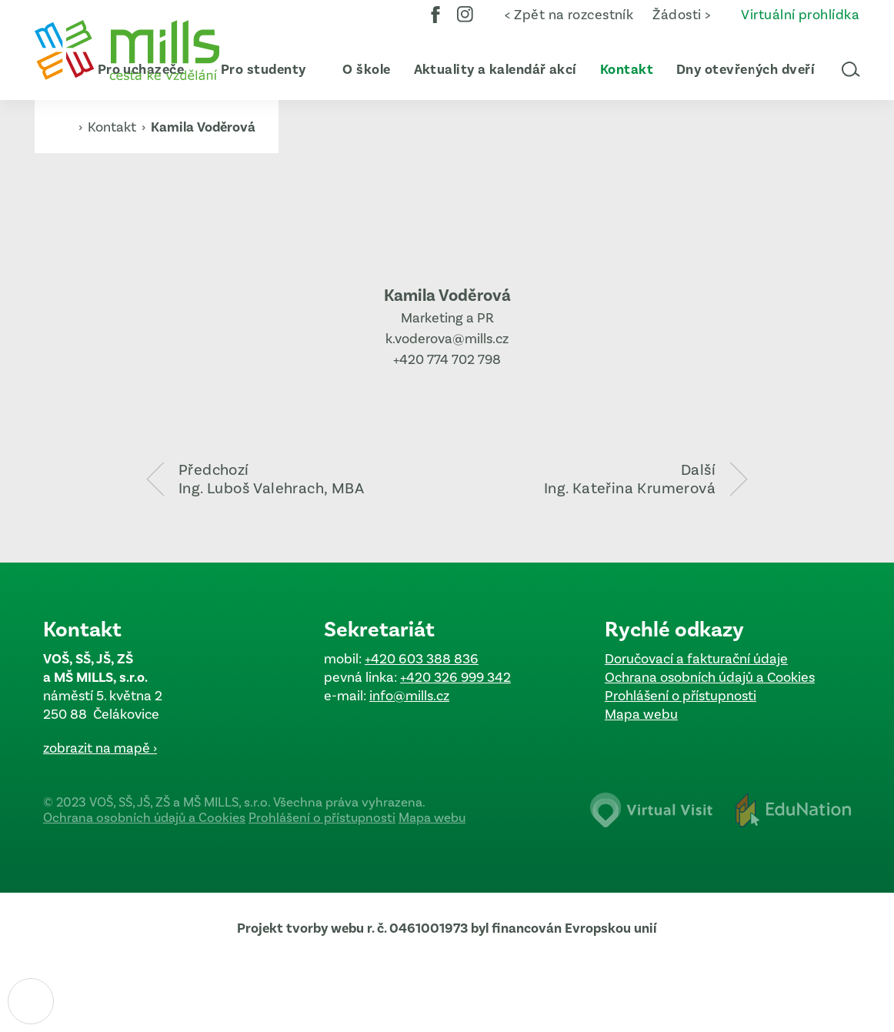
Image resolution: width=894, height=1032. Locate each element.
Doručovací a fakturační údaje (696, 658)
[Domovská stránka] (127, 50)
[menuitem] (256, 69)
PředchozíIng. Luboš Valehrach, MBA (271, 478)
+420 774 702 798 (447, 359)
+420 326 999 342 (455, 677)
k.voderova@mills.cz (447, 338)
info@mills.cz (409, 695)
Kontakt (113, 127)
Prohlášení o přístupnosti (680, 695)
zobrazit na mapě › (100, 748)
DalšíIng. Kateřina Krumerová (630, 478)
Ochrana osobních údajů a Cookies (710, 677)
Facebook (435, 25)
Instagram (465, 25)
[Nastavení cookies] (31, 1001)
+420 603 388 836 (422, 658)
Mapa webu (641, 714)
